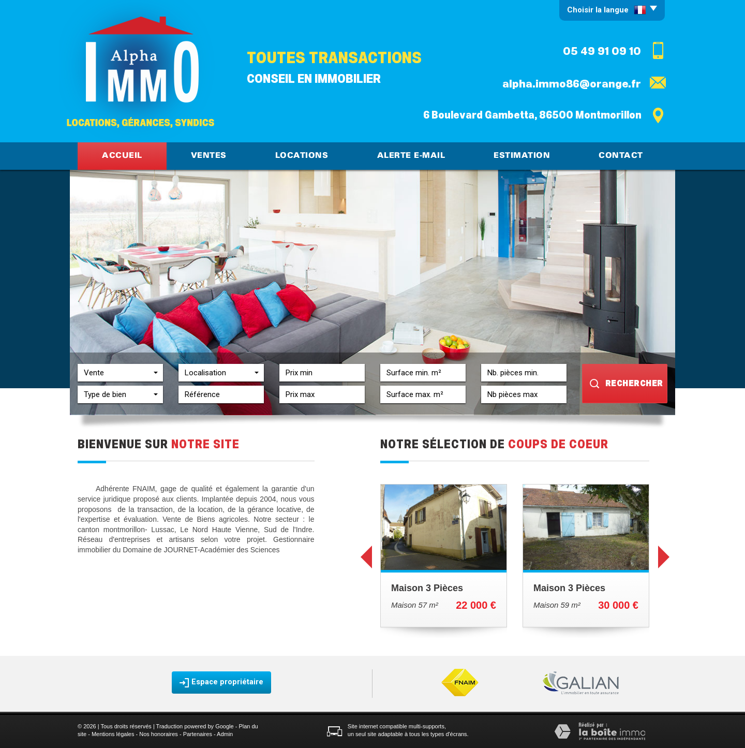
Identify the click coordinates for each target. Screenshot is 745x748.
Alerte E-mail (411, 155)
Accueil (122, 155)
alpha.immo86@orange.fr (571, 84)
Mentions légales (113, 734)
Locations (302, 155)
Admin (225, 734)
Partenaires (197, 734)
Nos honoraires (158, 734)
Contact (621, 155)
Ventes (209, 155)
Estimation (522, 155)
